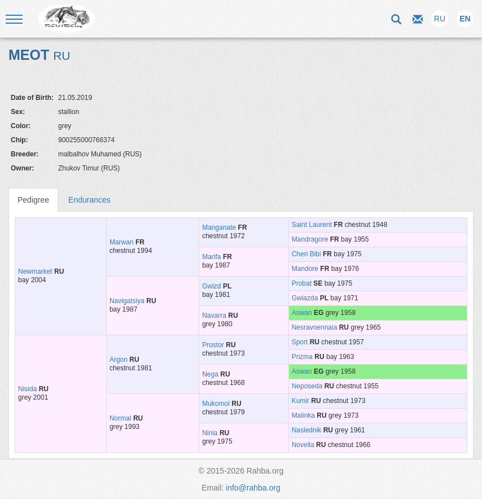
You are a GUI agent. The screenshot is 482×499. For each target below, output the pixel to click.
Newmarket (35, 271)
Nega (210, 374)
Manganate (219, 227)
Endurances (89, 199)
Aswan (302, 313)
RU (439, 18)
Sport (300, 342)
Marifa (211, 257)
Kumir (300, 401)
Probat (302, 283)
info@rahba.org (253, 487)
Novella (303, 445)
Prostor (213, 345)
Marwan (121, 242)
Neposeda (307, 386)
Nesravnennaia (315, 327)
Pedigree (33, 199)
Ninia (209, 433)
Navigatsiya (126, 301)
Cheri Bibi (306, 254)
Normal (120, 418)
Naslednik (307, 430)
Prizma (302, 357)
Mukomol (216, 404)
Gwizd (211, 286)
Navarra (214, 315)
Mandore (305, 269)
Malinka (303, 415)
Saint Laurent (312, 225)
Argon (118, 360)
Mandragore (310, 239)
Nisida (27, 389)
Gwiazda (305, 298)
